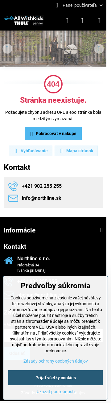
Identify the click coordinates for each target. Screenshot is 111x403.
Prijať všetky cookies (55, 377)
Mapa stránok (76, 151)
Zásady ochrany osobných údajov (55, 361)
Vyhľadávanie (30, 151)
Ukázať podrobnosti (56, 391)
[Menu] (99, 20)
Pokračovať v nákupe (52, 134)
